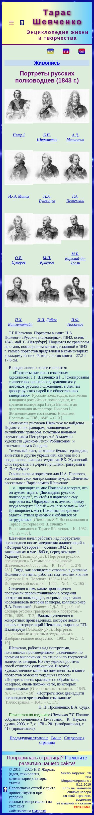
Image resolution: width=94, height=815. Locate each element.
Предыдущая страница (29, 738)
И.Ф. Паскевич (75, 322)
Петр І (19, 135)
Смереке (39, 811)
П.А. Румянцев (47, 198)
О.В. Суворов (19, 260)
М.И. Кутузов (47, 260)
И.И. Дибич (47, 320)
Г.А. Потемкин (75, 198)
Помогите (76, 757)
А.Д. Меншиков (75, 137)
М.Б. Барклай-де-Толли (75, 258)
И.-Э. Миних (18, 196)
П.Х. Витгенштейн (20, 322)
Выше (56, 738)
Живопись (47, 63)
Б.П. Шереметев (47, 137)
